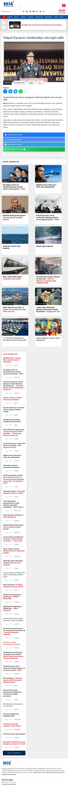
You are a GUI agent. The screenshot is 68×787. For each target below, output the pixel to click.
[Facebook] (23, 11)
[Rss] (43, 11)
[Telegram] (40, 11)
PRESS (61, 17)
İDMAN (56, 17)
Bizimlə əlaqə (6, 11)
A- (40, 83)
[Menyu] (4, 17)
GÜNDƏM (9, 17)
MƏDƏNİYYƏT (49, 17)
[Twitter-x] (27, 11)
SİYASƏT (16, 17)
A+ (31, 82)
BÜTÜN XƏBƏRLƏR (14, 753)
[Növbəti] (4, 27)
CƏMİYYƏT (24, 17)
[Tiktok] (37, 11)
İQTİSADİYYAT (39, 17)
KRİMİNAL (31, 17)
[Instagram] (30, 11)
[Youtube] (33, 11)
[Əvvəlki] (4, 22)
